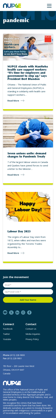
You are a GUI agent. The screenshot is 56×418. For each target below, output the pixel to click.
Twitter (6, 334)
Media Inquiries (33, 334)
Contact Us (31, 329)
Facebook (8, 329)
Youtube (7, 339)
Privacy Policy (32, 339)
